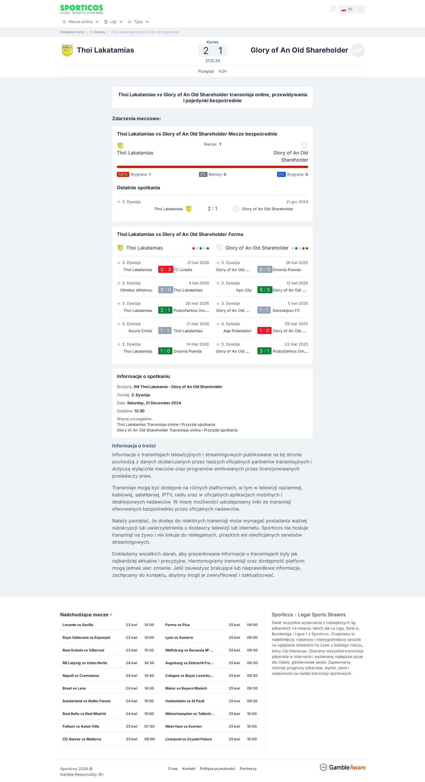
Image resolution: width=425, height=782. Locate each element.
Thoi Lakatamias (135, 153)
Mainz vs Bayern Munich (186, 688)
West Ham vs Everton (183, 726)
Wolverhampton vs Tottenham (190, 713)
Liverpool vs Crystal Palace (188, 739)
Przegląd (206, 71)
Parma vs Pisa (177, 625)
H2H (223, 71)
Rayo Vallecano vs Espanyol (86, 637)
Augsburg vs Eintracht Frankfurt (192, 663)
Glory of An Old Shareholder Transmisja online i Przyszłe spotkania (177, 430)
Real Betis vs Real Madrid (84, 713)
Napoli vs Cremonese (81, 675)
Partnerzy (248, 768)
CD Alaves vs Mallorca (82, 739)
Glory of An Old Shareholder (290, 156)
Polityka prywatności (217, 768)
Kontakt (188, 768)
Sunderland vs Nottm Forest (86, 701)
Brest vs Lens (74, 688)
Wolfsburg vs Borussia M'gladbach (192, 650)
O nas (173, 768)
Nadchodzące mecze (86, 615)
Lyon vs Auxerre (179, 637)
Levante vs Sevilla (78, 625)
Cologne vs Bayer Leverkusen (190, 675)
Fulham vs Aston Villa (81, 726)
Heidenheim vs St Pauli (184, 701)
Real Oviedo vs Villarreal (83, 650)
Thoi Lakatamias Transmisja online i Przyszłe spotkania (166, 424)
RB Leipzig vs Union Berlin (85, 663)
